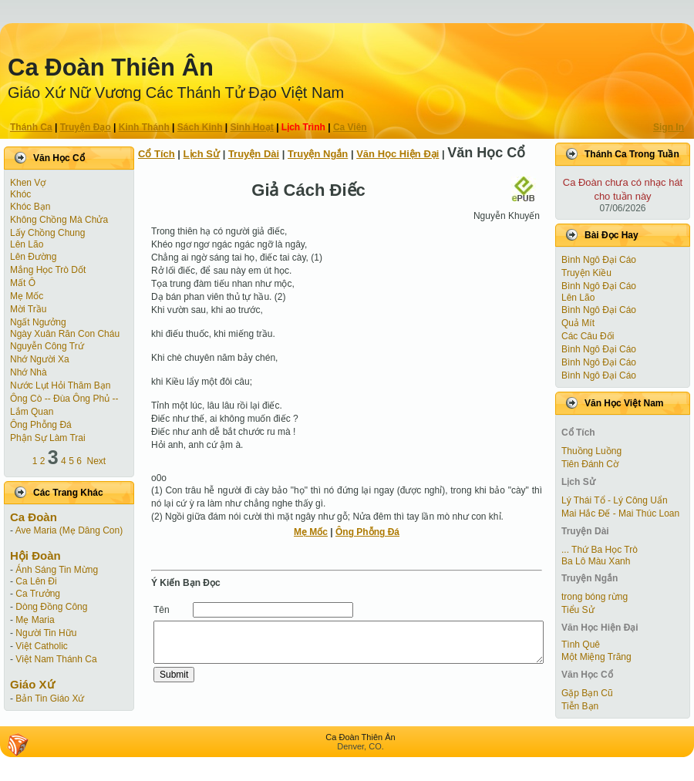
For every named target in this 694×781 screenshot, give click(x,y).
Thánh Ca (31, 127)
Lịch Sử (202, 154)
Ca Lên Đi (35, 581)
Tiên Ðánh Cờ (589, 464)
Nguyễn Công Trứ (47, 346)
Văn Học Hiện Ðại (397, 154)
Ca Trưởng (37, 593)
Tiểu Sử (578, 609)
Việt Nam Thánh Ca (55, 659)
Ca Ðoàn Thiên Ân (111, 67)
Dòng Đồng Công (51, 606)
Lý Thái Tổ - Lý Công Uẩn (614, 500)
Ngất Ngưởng (38, 322)
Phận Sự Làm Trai (48, 438)
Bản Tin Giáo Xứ (49, 698)
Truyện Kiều (586, 273)
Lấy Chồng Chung (47, 232)
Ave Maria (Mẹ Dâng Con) (69, 530)
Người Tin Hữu (45, 633)
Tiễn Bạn (579, 706)
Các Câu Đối (587, 336)
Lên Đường (33, 256)
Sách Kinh (200, 127)
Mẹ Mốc (26, 296)
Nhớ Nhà (28, 372)
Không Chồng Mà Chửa (59, 219)
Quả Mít (578, 323)
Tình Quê (580, 644)
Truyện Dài (253, 154)
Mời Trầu (28, 309)
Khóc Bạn (30, 206)
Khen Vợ (27, 182)
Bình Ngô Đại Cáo (598, 259)
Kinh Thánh (144, 127)
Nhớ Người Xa (39, 359)
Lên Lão (26, 244)
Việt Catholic (41, 646)
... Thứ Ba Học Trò (599, 549)
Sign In (668, 127)
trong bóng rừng (594, 596)
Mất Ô (22, 283)
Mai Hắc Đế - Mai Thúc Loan (620, 513)
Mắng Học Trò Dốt (48, 269)
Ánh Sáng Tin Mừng (56, 569)
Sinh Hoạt (252, 127)
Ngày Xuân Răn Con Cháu (65, 333)
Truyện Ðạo (85, 127)
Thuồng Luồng (591, 451)
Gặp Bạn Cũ (587, 693)
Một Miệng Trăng (596, 656)
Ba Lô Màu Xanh (595, 561)
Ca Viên (350, 127)
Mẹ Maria (34, 619)
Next (96, 461)
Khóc (20, 194)
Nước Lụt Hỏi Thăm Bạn (60, 385)
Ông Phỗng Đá (41, 424)
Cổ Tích (156, 154)
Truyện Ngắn (318, 154)
